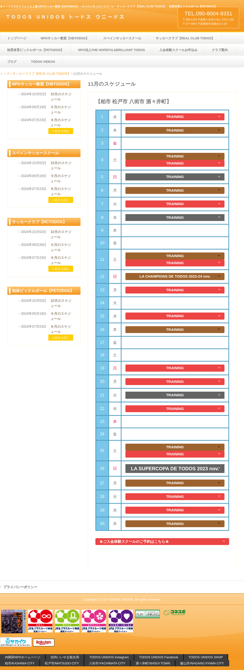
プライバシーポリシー (20, 587)
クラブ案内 (220, 50)
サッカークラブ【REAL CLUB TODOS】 (185, 38)
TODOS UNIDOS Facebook (158, 657)
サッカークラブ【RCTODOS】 (39, 222)
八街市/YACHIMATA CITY (107, 663)
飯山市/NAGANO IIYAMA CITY (202, 663)
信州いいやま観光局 (65, 657)
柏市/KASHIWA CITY (20, 663)
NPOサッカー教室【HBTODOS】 (65, 38)
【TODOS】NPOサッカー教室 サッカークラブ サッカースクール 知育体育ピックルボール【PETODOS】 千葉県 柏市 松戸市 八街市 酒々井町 (69, 16)
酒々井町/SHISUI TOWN (153, 663)
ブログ (12, 61)
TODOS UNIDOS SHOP (206, 657)
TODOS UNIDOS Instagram (109, 657)
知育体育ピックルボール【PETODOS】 (35, 50)
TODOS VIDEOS (43, 61)
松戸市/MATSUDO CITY (62, 663)
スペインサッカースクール (122, 38)
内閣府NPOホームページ (22, 657)
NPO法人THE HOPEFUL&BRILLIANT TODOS (111, 50)
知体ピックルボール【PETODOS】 (43, 291)
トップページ (16, 38)
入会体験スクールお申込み (178, 50)
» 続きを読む (60, 131)
